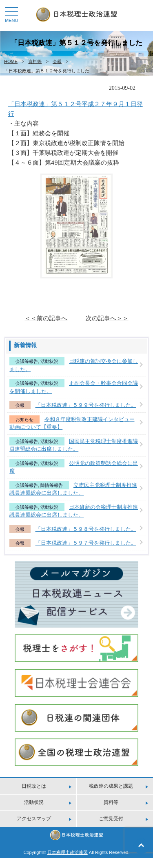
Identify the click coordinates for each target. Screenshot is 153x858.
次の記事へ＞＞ (107, 318)
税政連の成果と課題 (111, 786)
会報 (57, 61)
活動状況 (49, 361)
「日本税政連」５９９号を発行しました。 (85, 405)
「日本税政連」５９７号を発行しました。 (85, 543)
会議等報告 (27, 361)
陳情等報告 (51, 485)
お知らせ (24, 419)
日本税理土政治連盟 (67, 852)
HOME (11, 61)
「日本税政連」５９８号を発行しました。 (85, 529)
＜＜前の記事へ (45, 318)
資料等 (35, 61)
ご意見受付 (111, 818)
